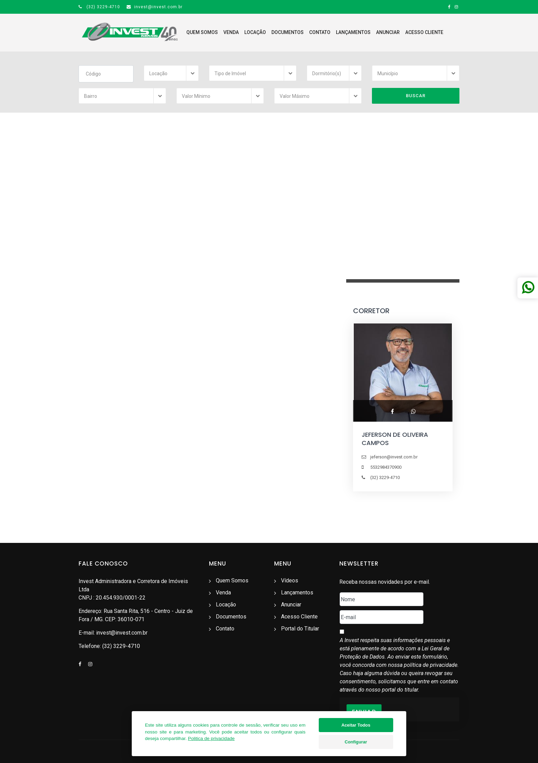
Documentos (287, 32)
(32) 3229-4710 (99, 6)
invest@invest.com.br (155, 6)
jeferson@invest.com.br (394, 456)
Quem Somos (202, 32)
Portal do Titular (300, 628)
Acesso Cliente (424, 32)
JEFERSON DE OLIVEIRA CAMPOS (395, 438)
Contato (319, 32)
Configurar (355, 742)
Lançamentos (353, 32)
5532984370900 (385, 467)
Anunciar (388, 32)
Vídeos (289, 580)
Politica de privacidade (211, 739)
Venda (231, 32)
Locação (255, 32)
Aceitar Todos (355, 726)
